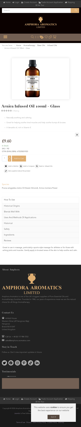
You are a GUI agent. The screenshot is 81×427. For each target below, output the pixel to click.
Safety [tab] (6, 229)
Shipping (71, 2)
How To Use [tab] (9, 200)
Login (17, 2)
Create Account (30, 2)
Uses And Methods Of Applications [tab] (20, 218)
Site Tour (40, 5)
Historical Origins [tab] (12, 206)
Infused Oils (52, 45)
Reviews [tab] (7, 241)
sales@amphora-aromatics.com (17, 340)
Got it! (53, 417)
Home (8, 2)
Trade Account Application (52, 2)
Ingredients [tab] (9, 235)
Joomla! (17, 413)
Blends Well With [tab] (12, 212)
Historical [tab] (8, 223)
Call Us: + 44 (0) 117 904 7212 (16, 337)
